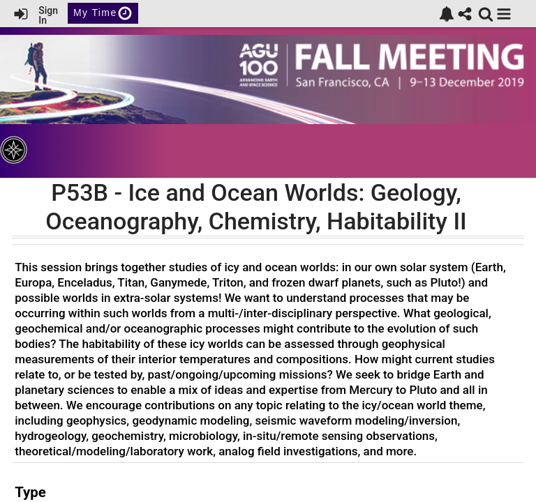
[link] (446, 14)
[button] (504, 14)
